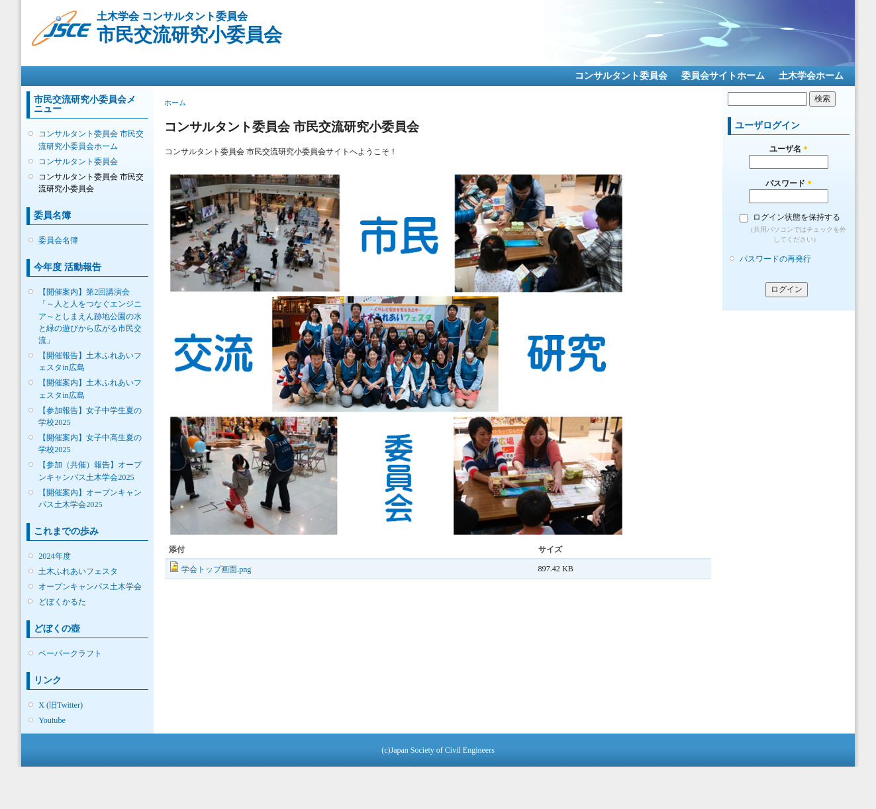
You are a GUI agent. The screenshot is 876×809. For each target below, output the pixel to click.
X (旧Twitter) (60, 705)
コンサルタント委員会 (621, 76)
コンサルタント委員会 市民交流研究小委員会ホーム (91, 139)
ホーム (175, 103)
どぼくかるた (62, 601)
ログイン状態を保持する (796, 217)
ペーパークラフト (70, 653)
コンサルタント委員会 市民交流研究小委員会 (91, 182)
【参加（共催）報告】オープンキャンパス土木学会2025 (90, 470)
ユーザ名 (788, 149)
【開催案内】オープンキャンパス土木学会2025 (90, 498)
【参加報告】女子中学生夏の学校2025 (90, 416)
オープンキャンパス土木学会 (90, 586)
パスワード (788, 183)
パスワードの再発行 (775, 258)
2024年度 (54, 556)
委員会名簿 (58, 240)
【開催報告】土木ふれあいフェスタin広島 (90, 361)
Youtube (52, 720)
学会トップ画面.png (216, 569)
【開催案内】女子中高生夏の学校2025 (90, 443)
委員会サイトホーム (723, 76)
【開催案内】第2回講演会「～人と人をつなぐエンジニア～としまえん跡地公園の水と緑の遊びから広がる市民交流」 (90, 316)
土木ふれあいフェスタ (78, 571)
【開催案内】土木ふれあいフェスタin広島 (90, 388)
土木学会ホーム (811, 76)
